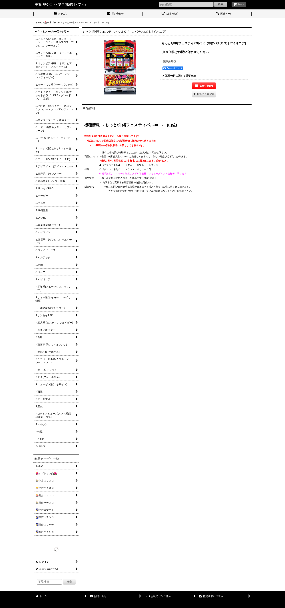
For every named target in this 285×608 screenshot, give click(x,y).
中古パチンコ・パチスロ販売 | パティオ (61, 4)
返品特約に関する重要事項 (179, 75)
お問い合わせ (187, 52)
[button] (204, 94)
